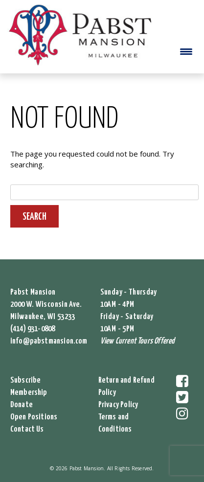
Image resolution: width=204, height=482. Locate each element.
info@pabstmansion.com (49, 341)
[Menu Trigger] (186, 51)
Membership (28, 393)
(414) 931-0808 (32, 329)
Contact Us (27, 429)
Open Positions (34, 417)
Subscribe (25, 380)
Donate (21, 405)
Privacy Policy (118, 405)
